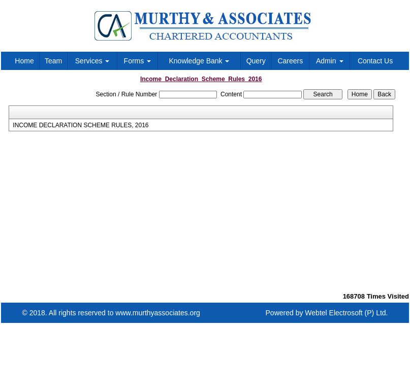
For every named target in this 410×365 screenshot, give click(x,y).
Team (53, 61)
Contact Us (375, 61)
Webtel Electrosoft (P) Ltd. (346, 313)
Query (256, 61)
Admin (329, 61)
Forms (137, 61)
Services (92, 61)
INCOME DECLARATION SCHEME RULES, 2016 (80, 125)
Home (24, 61)
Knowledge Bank (199, 61)
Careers (290, 61)
